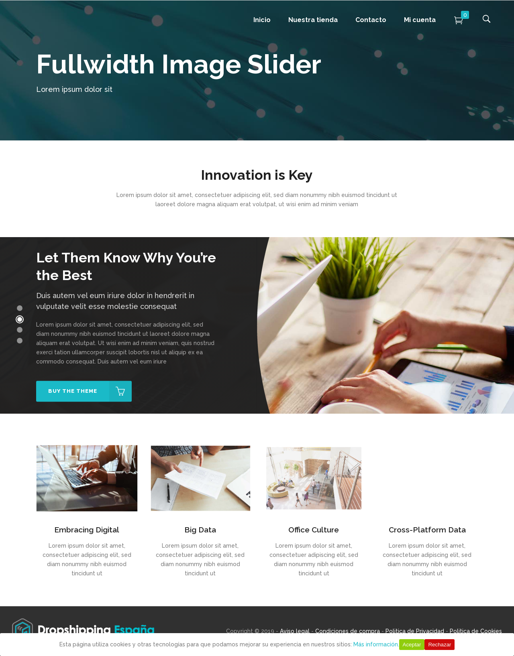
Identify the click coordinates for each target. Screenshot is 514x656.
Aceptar (412, 645)
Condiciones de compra (347, 631)
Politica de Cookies (476, 631)
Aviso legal (295, 631)
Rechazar (439, 645)
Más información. (376, 644)
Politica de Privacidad (415, 631)
